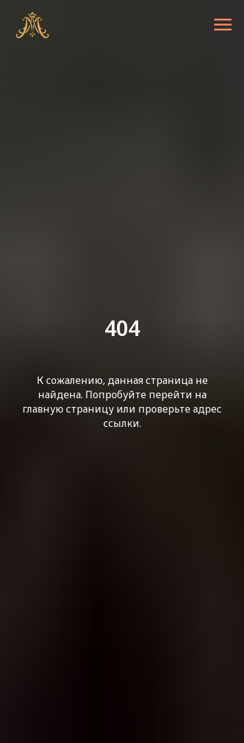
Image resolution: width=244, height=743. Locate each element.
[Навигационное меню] (223, 25)
